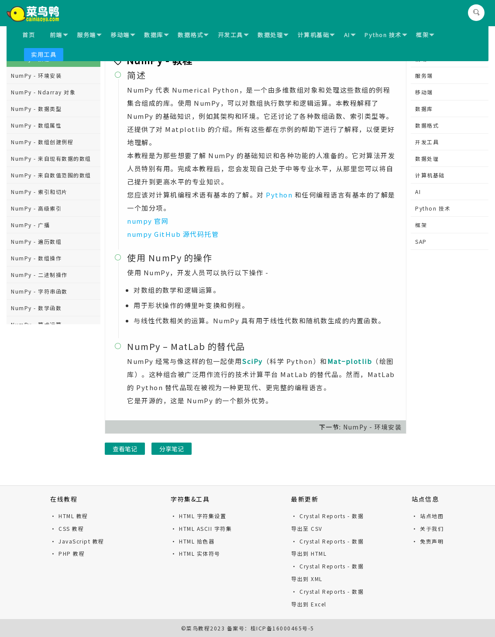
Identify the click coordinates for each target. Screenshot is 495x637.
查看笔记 (125, 448)
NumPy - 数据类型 (36, 108)
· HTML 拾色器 (192, 541)
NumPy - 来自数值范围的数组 (51, 175)
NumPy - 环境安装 (36, 75)
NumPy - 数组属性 (36, 125)
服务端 (89, 35)
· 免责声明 (427, 541)
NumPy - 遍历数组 (36, 241)
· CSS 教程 (67, 528)
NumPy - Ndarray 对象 (43, 92)
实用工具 (43, 54)
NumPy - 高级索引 (36, 208)
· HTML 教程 (69, 515)
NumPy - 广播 (30, 224)
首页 (28, 35)
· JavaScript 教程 (77, 541)
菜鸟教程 (198, 628)
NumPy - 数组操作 (36, 258)
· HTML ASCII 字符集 (201, 528)
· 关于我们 (427, 528)
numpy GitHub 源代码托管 (173, 234)
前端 (59, 35)
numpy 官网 (147, 220)
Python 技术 (385, 35)
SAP (421, 241)
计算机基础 (316, 35)
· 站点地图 (427, 515)
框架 (425, 35)
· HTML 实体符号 (195, 553)
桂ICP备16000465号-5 (282, 628)
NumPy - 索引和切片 (39, 191)
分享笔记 (171, 448)
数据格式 (193, 35)
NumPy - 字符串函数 (39, 291)
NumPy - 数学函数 (36, 308)
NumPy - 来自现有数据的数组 (51, 158)
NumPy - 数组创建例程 (42, 141)
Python (279, 194)
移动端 (122, 35)
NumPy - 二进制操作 (39, 274)
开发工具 (233, 35)
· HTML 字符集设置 (198, 515)
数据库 (156, 35)
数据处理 (273, 35)
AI (350, 35)
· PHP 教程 (67, 553)
